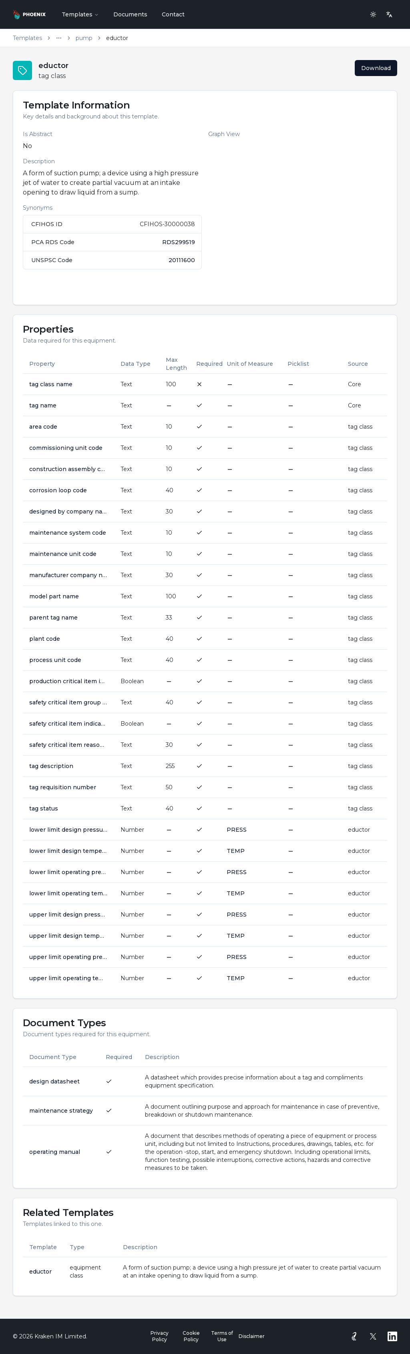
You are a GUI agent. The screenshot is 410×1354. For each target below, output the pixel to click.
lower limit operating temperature (68, 893)
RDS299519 (178, 242)
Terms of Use (222, 1336)
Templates (80, 14)
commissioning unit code (65, 447)
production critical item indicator (68, 681)
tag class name (50, 384)
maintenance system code (67, 532)
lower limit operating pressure (68, 872)
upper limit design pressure (68, 914)
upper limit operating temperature (68, 978)
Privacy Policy (160, 1336)
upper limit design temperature (68, 935)
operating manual (54, 1151)
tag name (42, 405)
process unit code (55, 660)
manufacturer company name (68, 575)
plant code (44, 638)
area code (43, 426)
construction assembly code (68, 469)
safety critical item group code (68, 702)
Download (376, 68)
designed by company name (68, 511)
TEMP (236, 851)
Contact (173, 14)
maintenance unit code (62, 554)
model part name (54, 596)
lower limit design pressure (68, 829)
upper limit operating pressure (68, 957)
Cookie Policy (191, 1336)
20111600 (182, 260)
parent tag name (53, 617)
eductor (40, 1271)
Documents (130, 14)
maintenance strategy (61, 1110)
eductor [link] (117, 38)
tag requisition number (62, 787)
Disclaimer (252, 1336)
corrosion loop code (58, 490)
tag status (43, 808)
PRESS (237, 829)
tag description (51, 766)
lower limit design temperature (68, 851)
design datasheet (54, 1081)
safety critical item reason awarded (68, 744)
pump (84, 38)
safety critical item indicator (68, 723)
